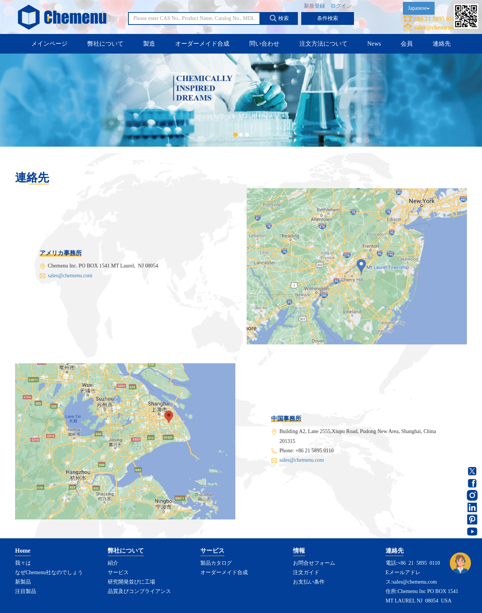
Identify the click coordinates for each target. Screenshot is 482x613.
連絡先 (442, 43)
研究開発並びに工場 (131, 582)
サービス (118, 572)
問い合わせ (264, 43)
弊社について (105, 43)
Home (23, 550)
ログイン (341, 6)
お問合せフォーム (314, 563)
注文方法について (323, 43)
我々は (23, 563)
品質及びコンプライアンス (139, 591)
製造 (149, 43)
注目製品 (25, 591)
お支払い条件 (309, 582)
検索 (279, 18)
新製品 (23, 582)
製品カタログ (216, 563)
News (374, 43)
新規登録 (314, 6)
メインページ (49, 43)
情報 (299, 550)
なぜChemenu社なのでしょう (49, 572)
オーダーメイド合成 (202, 43)
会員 (407, 43)
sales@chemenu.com (440, 27)
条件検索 (327, 18)
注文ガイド (306, 572)
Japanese (419, 8)
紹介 (113, 563)
